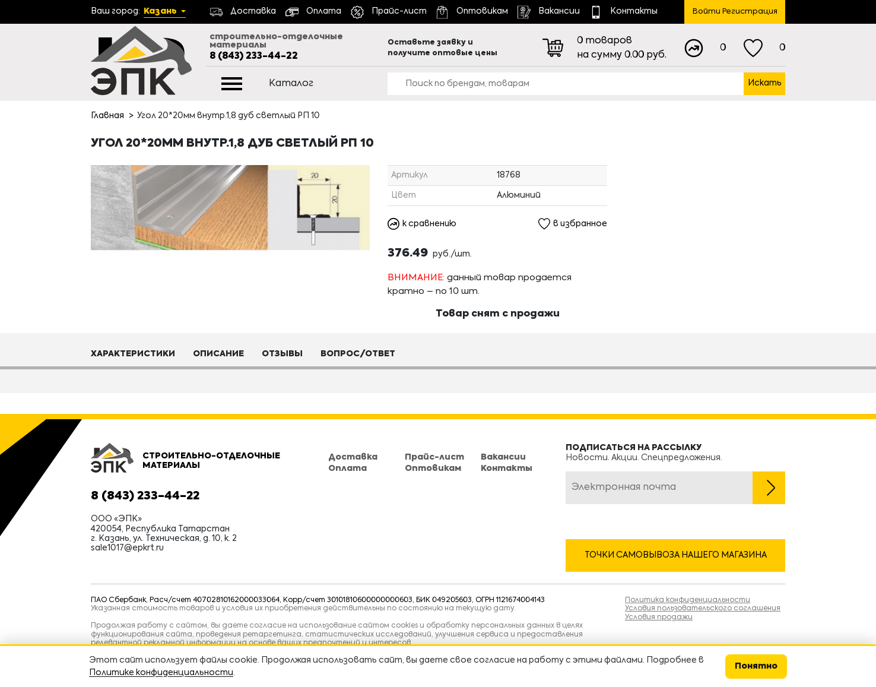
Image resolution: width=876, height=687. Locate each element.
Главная (107, 116)
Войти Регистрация (735, 11)
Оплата (347, 468)
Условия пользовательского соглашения (702, 608)
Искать (765, 83)
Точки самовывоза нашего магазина (676, 555)
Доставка (352, 458)
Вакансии (503, 458)
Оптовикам (433, 468)
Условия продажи (659, 617)
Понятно (756, 666)
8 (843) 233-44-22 (254, 56)
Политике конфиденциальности (161, 673)
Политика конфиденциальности (687, 600)
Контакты (506, 468)
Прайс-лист (434, 458)
